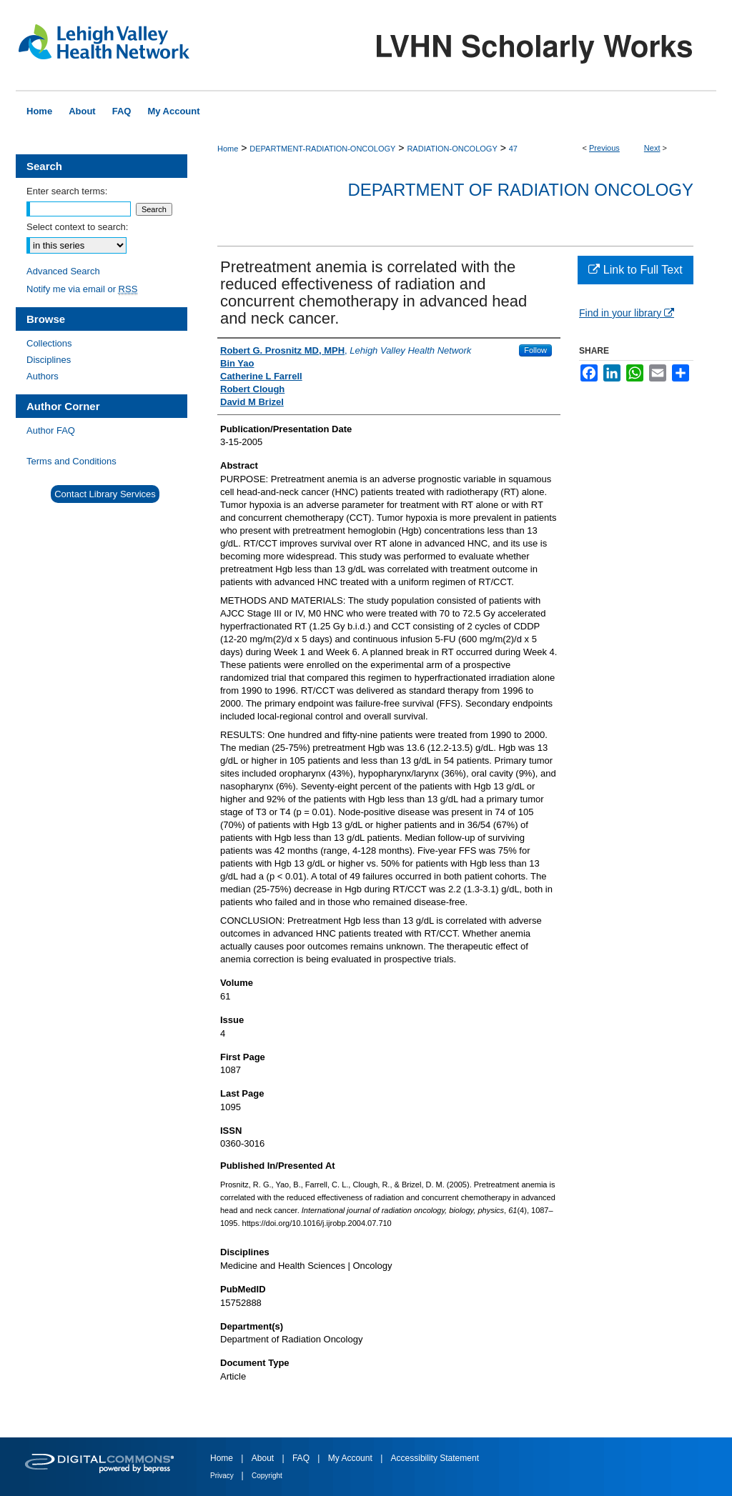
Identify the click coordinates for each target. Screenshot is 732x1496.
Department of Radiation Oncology (520, 189)
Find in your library (626, 313)
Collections (49, 343)
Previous (604, 148)
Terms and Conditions (71, 461)
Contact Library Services (105, 494)
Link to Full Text (635, 270)
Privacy (223, 1476)
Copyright (267, 1476)
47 (513, 148)
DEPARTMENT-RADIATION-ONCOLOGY (322, 148)
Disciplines (48, 359)
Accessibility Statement (435, 1458)
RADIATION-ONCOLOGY (452, 148)
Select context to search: (77, 226)
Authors (42, 376)
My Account (351, 1458)
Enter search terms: (66, 191)
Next (652, 148)
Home (227, 148)
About (264, 1458)
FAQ (302, 1458)
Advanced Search (63, 271)
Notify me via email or (81, 289)
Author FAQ (50, 430)
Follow (535, 350)
